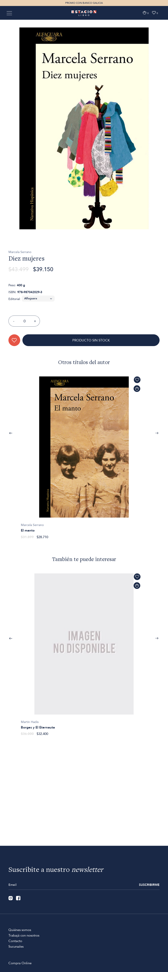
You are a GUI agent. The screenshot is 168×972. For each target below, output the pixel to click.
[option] (84, 154)
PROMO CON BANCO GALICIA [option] (84, 3)
